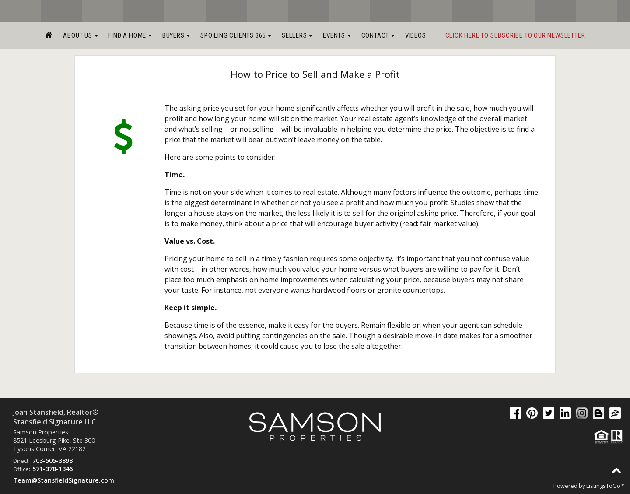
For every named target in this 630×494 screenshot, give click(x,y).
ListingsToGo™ (605, 486)
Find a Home (129, 35)
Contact (378, 35)
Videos (415, 35)
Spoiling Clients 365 (235, 35)
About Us (80, 35)
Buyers (176, 35)
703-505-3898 (52, 460)
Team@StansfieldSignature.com (63, 480)
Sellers (297, 35)
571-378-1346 (52, 469)
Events (336, 35)
